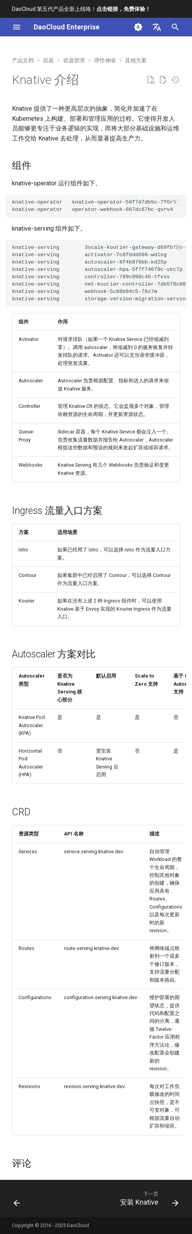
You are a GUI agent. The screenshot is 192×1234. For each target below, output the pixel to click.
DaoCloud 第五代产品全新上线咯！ (81, 9)
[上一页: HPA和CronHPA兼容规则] (17, 1200)
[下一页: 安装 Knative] (148, 1200)
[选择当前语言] (157, 27)
